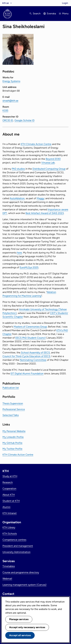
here (19, 252)
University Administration (16, 552)
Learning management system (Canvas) (24, 584)
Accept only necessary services (27, 627)
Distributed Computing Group (48, 168)
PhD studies (18, 168)
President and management (17, 545)
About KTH (8, 494)
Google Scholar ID (24, 120)
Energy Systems (11, 81)
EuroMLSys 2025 (29, 267)
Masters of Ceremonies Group (30, 326)
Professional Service (13, 409)
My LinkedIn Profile (13, 437)
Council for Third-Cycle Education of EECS (26, 356)
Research (7, 482)
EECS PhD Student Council (30, 337)
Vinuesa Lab (48, 162)
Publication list (10, 387)
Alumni (6, 507)
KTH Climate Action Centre (36, 144)
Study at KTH (9, 476)
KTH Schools (9, 533)
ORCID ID (7, 120)
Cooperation (9, 488)
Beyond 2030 (53, 158)
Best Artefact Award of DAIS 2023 (44, 213)
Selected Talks (10, 415)
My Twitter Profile (12, 448)
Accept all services (20, 635)
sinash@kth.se (10, 100)
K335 (5, 110)
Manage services (18, 619)
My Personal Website (13, 431)
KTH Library (8, 527)
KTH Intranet (9, 513)
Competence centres (14, 539)
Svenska (51, 13)
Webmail (7, 578)
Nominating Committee (33, 359)
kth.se (5, 3)
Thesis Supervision (12, 403)
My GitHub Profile (12, 442)
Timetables (8, 566)
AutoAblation (17, 198)
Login (65, 3)
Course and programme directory (20, 572)
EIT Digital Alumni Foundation (27, 373)
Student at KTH (11, 500)
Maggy (40, 198)
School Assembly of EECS (35, 352)
